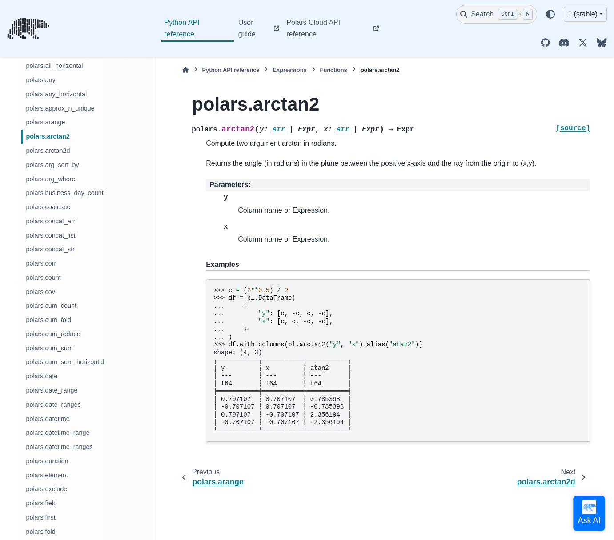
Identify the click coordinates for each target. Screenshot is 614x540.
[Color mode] (550, 14)
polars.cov (40, 291)
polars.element (47, 475)
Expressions (289, 70)
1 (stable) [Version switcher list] (583, 14)
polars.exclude (46, 488)
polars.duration (47, 461)
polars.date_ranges (53, 404)
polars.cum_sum (49, 348)
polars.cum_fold (48, 319)
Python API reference (181, 28)
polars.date (41, 376)
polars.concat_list (50, 235)
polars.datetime (47, 418)
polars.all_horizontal (54, 65)
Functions (333, 70)
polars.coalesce (48, 206)
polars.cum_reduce (53, 334)
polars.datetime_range (57, 432)
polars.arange (45, 122)
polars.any (40, 79)
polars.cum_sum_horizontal (65, 361)
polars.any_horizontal (56, 94)
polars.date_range (51, 390)
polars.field (41, 503)
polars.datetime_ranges (59, 446)
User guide (247, 28)
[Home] (185, 70)
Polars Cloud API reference (313, 28)
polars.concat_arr (50, 221)
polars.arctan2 (47, 136)
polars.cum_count (51, 305)
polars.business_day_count (64, 192)
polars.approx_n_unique (60, 108)
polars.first (40, 517)
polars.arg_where (50, 179)
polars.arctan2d (48, 150)
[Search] (496, 14)
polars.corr (41, 263)
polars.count (43, 277)
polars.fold (40, 531)
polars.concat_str (50, 249)
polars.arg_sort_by (52, 164)
